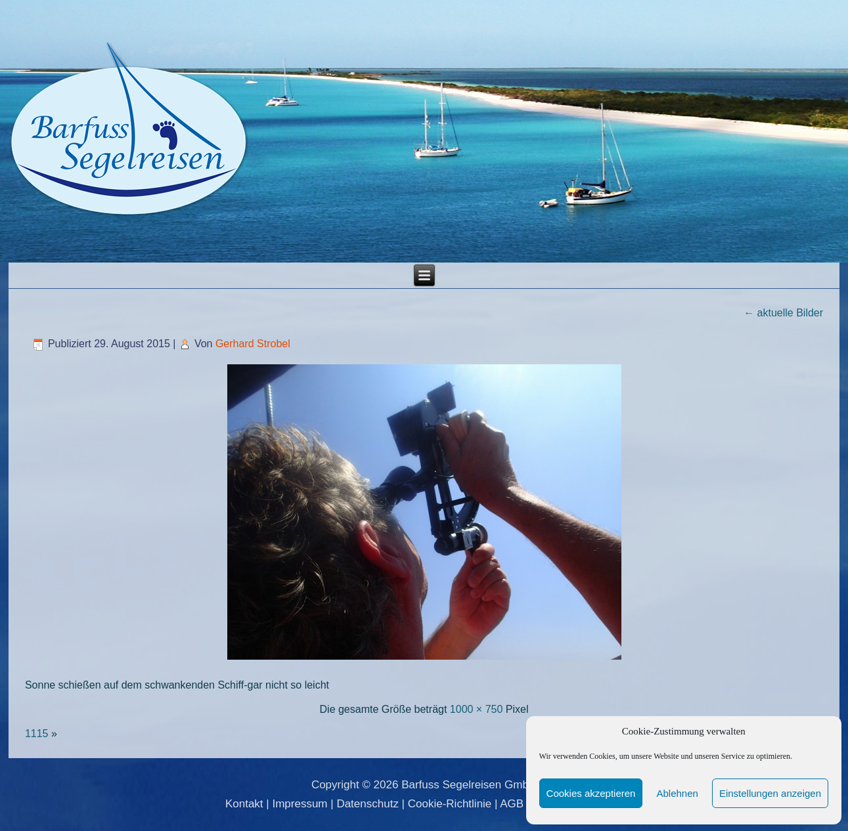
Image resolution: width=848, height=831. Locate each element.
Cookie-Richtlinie (450, 804)
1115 (37, 733)
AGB (512, 804)
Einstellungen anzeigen (770, 793)
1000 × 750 (476, 709)
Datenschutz (367, 804)
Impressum (299, 804)
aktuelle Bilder (783, 312)
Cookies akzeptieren (591, 793)
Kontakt (244, 804)
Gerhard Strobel (252, 343)
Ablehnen (677, 793)
